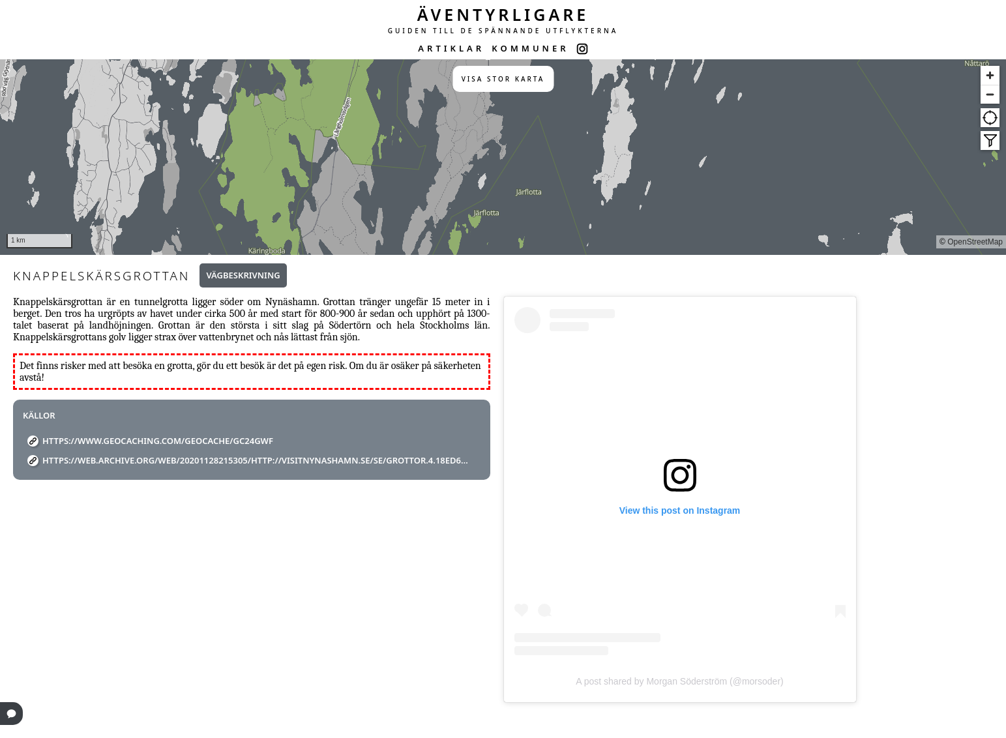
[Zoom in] (990, 75)
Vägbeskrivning (243, 275)
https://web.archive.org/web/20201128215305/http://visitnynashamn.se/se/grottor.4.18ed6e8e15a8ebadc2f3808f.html (256, 460)
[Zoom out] (990, 94)
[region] (503, 157)
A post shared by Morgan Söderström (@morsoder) (679, 681)
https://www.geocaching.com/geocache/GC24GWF (157, 441)
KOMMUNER (530, 48)
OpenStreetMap (975, 241)
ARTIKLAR (451, 48)
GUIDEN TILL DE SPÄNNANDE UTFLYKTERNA (503, 30)
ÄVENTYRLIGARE (503, 14)
